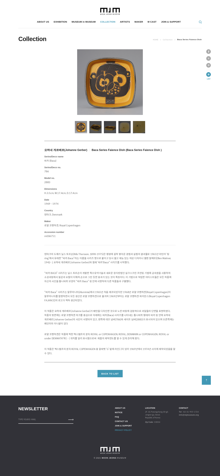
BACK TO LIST (110, 373)
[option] (110, 82)
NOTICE (119, 412)
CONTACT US (121, 421)
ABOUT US (120, 408)
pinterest (208, 65)
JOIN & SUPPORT (123, 426)
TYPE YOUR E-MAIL (27, 419)
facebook (208, 51)
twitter (208, 58)
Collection (168, 39)
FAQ (117, 417)
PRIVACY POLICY (123, 430)
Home (155, 39)
